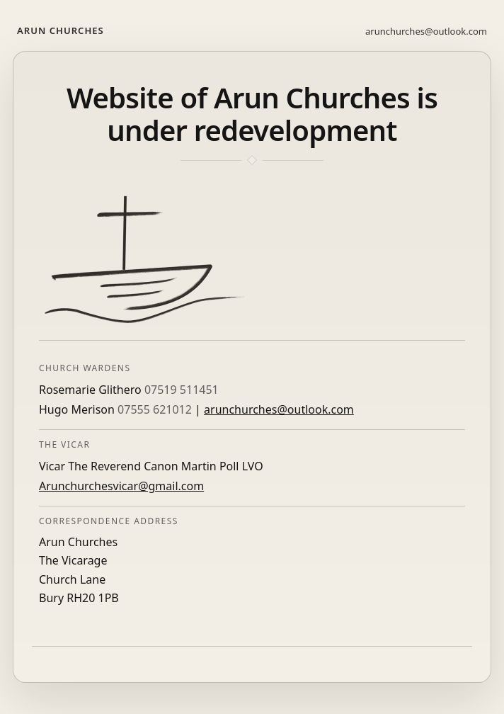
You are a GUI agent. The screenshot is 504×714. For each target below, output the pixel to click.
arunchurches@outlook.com (426, 31)
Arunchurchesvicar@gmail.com (121, 486)
